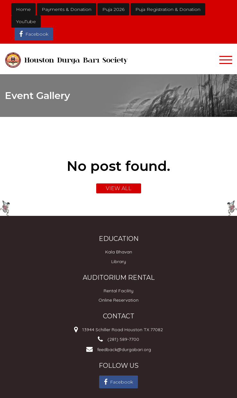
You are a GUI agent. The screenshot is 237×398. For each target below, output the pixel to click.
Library (118, 261)
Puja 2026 (113, 9)
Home (23, 9)
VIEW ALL (118, 188)
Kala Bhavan (118, 252)
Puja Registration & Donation (167, 9)
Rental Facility (118, 291)
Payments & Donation (66, 9)
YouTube (26, 21)
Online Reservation (118, 300)
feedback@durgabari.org (124, 349)
